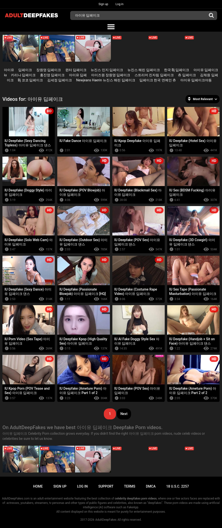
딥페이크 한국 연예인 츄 (157, 80)
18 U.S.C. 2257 (177, 486)
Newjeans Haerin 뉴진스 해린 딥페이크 (105, 80)
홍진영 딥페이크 (52, 75)
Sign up (103, 4)
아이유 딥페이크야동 (196, 80)
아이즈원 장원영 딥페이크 (110, 75)
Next (123, 414)
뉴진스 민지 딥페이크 (107, 70)
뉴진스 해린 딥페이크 (143, 70)
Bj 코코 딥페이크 (30, 80)
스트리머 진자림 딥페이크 (154, 75)
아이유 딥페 (78, 75)
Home (38, 486)
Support (105, 486)
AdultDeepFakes (105, 519)
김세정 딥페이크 (59, 80)
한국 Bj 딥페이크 (176, 70)
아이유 (9, 70)
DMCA (151, 486)
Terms (129, 486)
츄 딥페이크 (187, 75)
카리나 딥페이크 (23, 75)
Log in (120, 4)
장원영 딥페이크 (48, 70)
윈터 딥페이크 (76, 70)
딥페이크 (25, 70)
